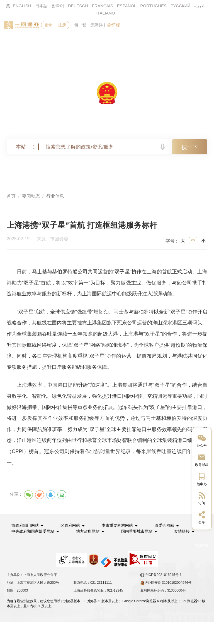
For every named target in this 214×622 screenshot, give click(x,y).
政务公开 (120, 41)
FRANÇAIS (102, 5)
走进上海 (190, 41)
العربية (200, 5)
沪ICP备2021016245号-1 (160, 575)
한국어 (58, 5)
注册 (62, 25)
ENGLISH (18, 6)
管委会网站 (164, 525)
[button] (27, 525)
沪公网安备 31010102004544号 (165, 583)
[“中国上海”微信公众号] (202, 440)
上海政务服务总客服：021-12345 (98, 590)
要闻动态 (85, 41)
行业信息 (55, 196)
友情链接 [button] (184, 531)
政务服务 (51, 41)
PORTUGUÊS (153, 5)
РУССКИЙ (180, 5)
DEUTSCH (78, 5)
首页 (20, 41)
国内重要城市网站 (136, 531)
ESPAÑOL (127, 5)
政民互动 (155, 41)
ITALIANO (105, 13)
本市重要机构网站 (117, 525)
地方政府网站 (87, 531)
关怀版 (113, 25)
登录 (48, 25)
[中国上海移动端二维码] (202, 479)
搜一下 (189, 147)
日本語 (41, 5)
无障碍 (96, 25)
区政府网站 (70, 525)
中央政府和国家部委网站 (32, 531)
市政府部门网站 (25, 525)
